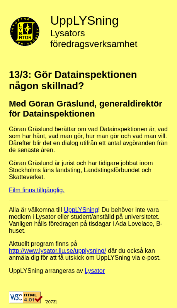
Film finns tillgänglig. (37, 190)
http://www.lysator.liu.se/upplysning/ (57, 250)
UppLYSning (81, 209)
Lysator (95, 270)
